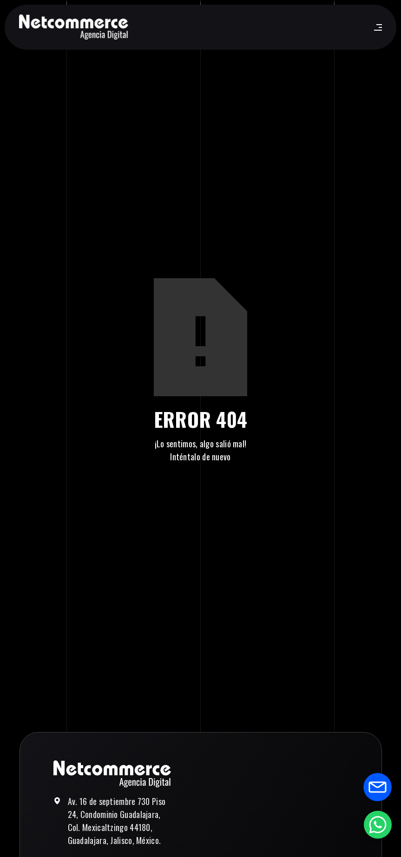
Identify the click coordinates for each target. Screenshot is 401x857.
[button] (376, 27)
